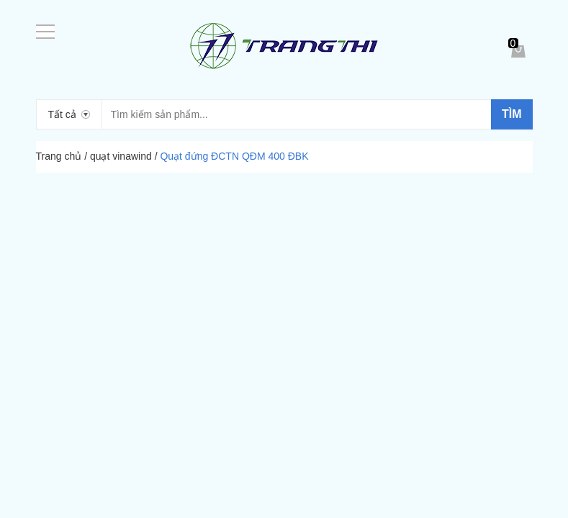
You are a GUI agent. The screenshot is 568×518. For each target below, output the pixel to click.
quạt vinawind (121, 156)
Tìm (512, 114)
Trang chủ (59, 156)
